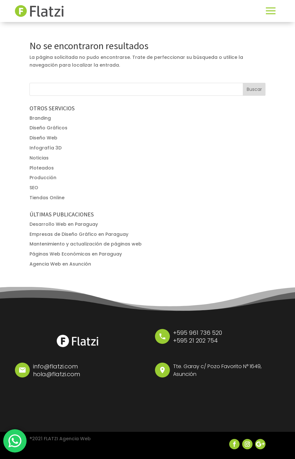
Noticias (39, 158)
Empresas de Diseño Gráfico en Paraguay (79, 234)
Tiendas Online (47, 197)
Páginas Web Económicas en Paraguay (76, 254)
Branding (40, 118)
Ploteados (42, 168)
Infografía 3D (46, 148)
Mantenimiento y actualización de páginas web (86, 244)
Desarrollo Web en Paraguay (64, 224)
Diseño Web (43, 138)
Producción (43, 177)
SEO (34, 187)
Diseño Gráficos (48, 128)
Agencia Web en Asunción (60, 264)
